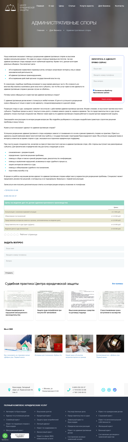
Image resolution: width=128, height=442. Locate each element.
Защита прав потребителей (48, 420)
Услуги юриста (87, 6)
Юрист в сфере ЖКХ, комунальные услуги (45, 437)
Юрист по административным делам (79, 431)
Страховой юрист (106, 416)
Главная (40, 6)
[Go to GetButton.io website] (5, 440)
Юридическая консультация (79, 426)
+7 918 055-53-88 (79, 390)
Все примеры (117, 284)
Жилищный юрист (106, 426)
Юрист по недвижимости (47, 428)
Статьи (72, 6)
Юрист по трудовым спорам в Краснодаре (18, 425)
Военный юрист (105, 430)
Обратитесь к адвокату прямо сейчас (104, 61)
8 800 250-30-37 (10, 196)
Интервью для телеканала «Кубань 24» (48, 355)
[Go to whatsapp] (5, 435)
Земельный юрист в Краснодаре (76, 421)
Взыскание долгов (44, 412)
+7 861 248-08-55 (79, 392)
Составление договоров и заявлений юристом (109, 436)
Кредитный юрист (44, 416)
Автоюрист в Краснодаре (16, 412)
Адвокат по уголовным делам (17, 416)
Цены (61, 6)
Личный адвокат (43, 424)
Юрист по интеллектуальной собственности (110, 421)
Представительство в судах (79, 416)
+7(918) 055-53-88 (11, 190)
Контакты (119, 6)
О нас (51, 6)
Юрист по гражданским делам (111, 412)
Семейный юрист (13, 420)
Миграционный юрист (14, 430)
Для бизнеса (104, 6)
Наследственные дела (77, 412)
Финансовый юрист (44, 432)
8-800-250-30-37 (78, 387)
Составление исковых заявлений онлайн (77, 438)
